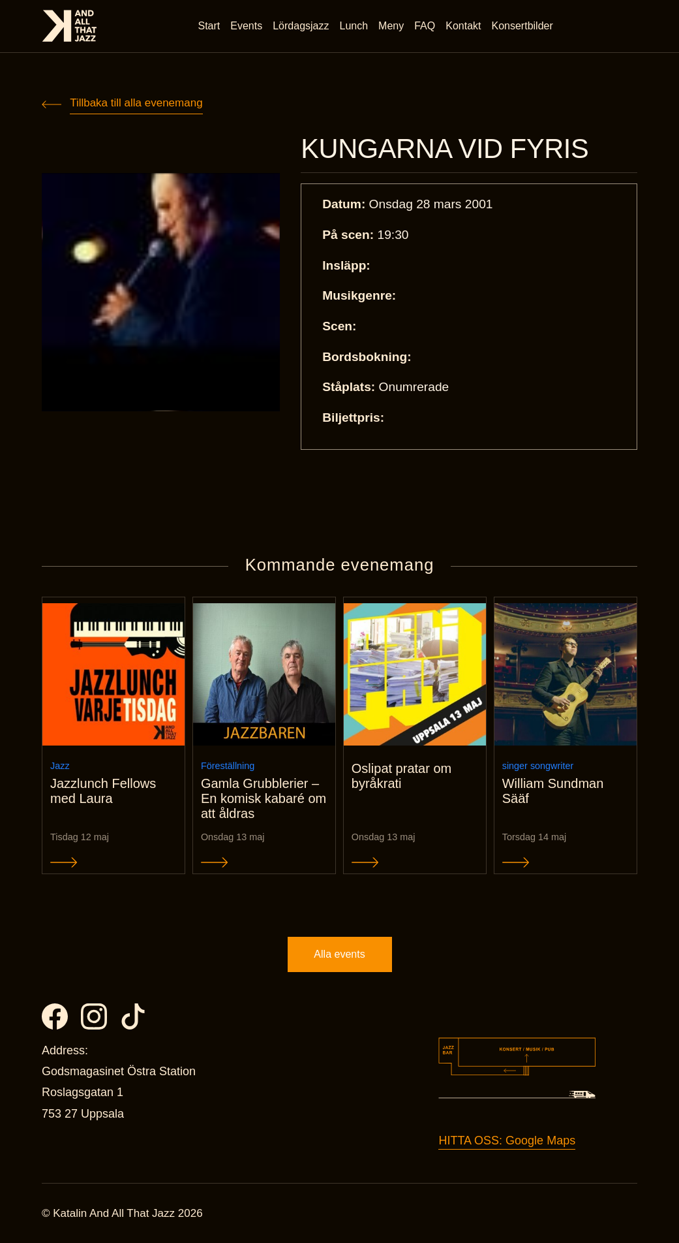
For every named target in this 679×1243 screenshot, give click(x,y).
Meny (391, 25)
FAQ (424, 25)
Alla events (339, 954)
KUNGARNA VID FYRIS (444, 149)
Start (209, 25)
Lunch (354, 25)
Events (246, 25)
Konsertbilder (522, 25)
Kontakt (463, 25)
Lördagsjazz (301, 25)
